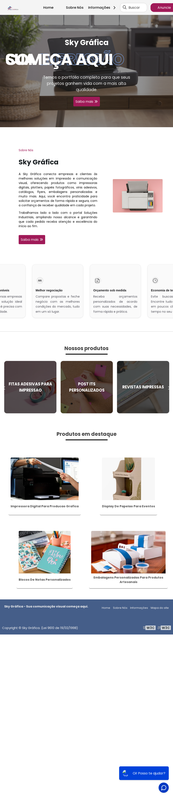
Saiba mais (84, 101)
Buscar (134, 7)
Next (169, 387)
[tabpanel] (86, 71)
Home (48, 7)
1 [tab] (86, 122)
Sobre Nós (75, 7)
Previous (4, 387)
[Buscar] (124, 7)
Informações (103, 7)
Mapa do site (160, 608)
